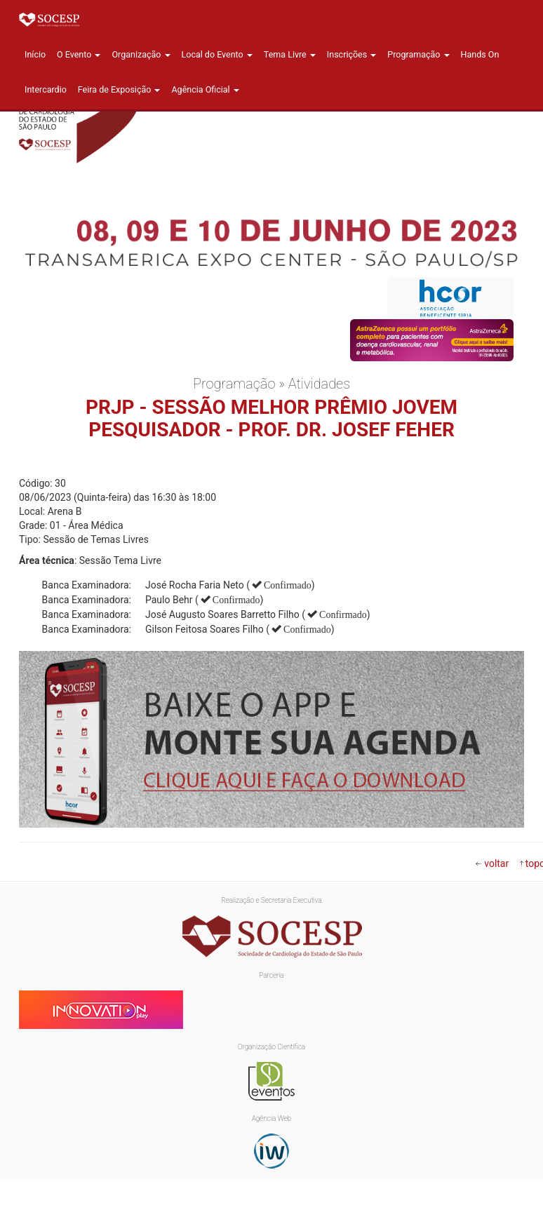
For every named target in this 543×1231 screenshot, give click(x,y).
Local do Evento (217, 54)
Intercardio (46, 89)
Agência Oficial (205, 89)
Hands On (480, 54)
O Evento (78, 54)
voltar (496, 863)
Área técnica (46, 560)
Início (35, 54)
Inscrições (351, 54)
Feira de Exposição (119, 89)
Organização (141, 54)
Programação (418, 54)
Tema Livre (290, 54)
